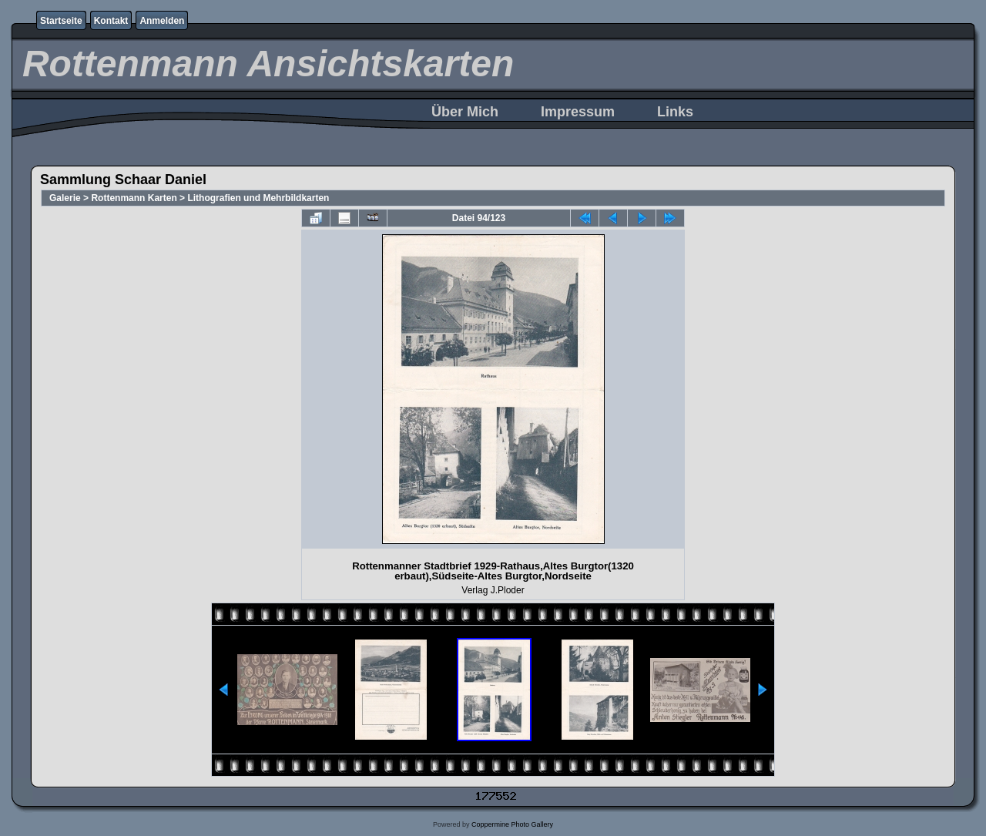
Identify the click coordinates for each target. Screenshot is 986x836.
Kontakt (111, 20)
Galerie (65, 198)
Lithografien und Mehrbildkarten (258, 198)
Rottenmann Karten (133, 198)
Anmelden (161, 20)
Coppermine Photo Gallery (512, 824)
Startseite (61, 20)
